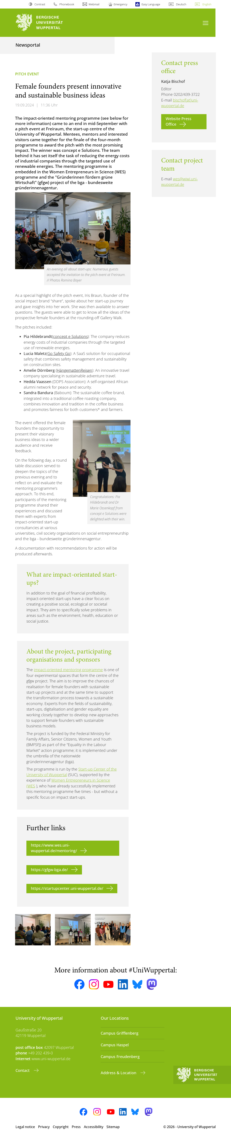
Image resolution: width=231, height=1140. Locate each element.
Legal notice (25, 1126)
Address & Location (119, 1072)
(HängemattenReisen (74, 370)
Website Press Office (178, 121)
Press (76, 1126)
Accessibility (93, 1126)
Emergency (120, 4)
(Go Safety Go (58, 353)
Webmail (94, 4)
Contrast (39, 4)
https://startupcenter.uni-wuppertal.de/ (67, 888)
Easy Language (151, 4)
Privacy (44, 1126)
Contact (23, 1070)
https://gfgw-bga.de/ (49, 869)
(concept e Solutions (70, 336)
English (206, 4)
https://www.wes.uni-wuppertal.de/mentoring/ (54, 848)
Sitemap (113, 1126)
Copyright (61, 1126)
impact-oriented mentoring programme (68, 669)
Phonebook (66, 4)
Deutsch (181, 4)
